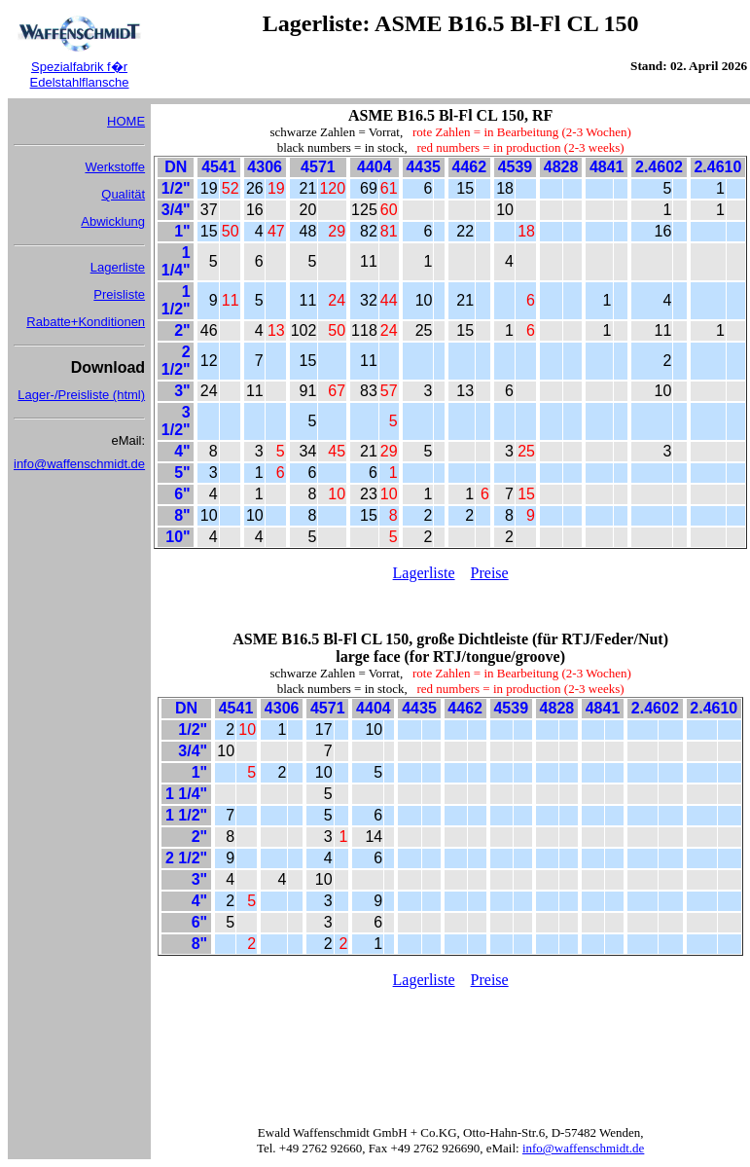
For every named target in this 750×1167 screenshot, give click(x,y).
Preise (490, 573)
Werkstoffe (115, 167)
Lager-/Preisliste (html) (81, 394)
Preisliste (119, 294)
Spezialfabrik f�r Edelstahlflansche (79, 74)
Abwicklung (113, 221)
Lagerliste (117, 267)
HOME (126, 121)
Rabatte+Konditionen (85, 321)
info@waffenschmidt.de (79, 463)
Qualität (123, 194)
